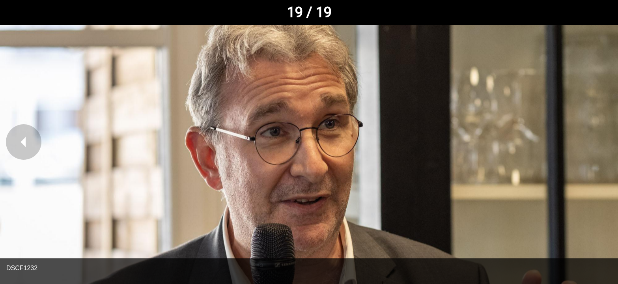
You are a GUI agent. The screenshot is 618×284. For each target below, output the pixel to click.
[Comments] (602, 12)
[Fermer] (16, 12)
